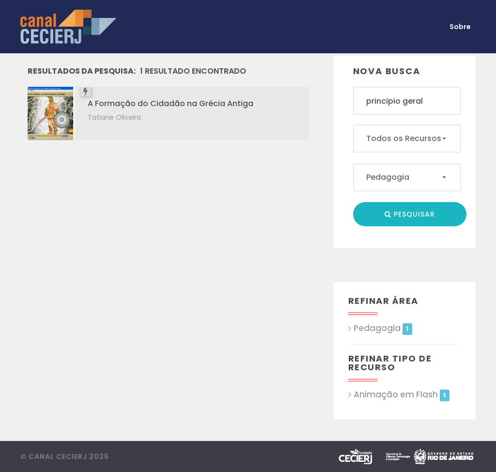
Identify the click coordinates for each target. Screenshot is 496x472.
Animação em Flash (402, 395)
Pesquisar (410, 214)
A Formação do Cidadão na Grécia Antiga (170, 103)
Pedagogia (383, 328)
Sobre (460, 26)
